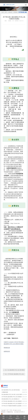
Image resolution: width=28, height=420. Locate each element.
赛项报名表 (7, 347)
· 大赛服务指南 (4, 392)
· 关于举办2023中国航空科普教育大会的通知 (11, 405)
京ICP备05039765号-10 (19, 412)
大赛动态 (10, 12)
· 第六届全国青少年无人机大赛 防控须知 (10, 390)
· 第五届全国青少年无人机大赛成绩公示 (10, 399)
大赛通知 (15, 12)
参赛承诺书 (7, 351)
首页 (6, 12)
